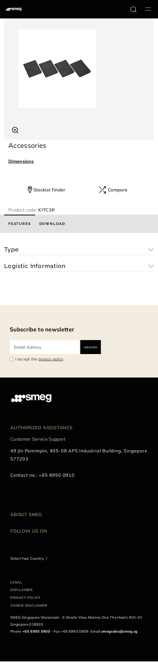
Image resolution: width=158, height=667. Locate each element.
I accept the (39, 359)
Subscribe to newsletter (42, 329)
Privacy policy (25, 597)
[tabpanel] (79, 69)
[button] (15, 129)
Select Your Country (27, 558)
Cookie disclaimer (28, 605)
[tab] (19, 224)
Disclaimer (21, 590)
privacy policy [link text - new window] (50, 359)
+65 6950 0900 (36, 631)
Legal (16, 582)
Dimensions (21, 161)
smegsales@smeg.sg (119, 631)
